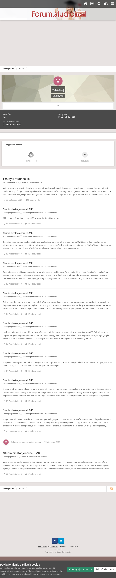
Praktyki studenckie (16, 179)
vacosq (6, 182)
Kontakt (63, 546)
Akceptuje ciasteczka (80, 569)
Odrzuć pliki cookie (105, 569)
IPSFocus (54, 546)
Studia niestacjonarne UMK (18, 209)
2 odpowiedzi (33, 200)
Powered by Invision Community (58, 552)
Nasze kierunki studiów (47, 213)
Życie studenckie (35, 182)
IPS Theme (42, 546)
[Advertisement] (58, 42)
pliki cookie (37, 568)
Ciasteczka (73, 546)
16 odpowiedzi (33, 224)
